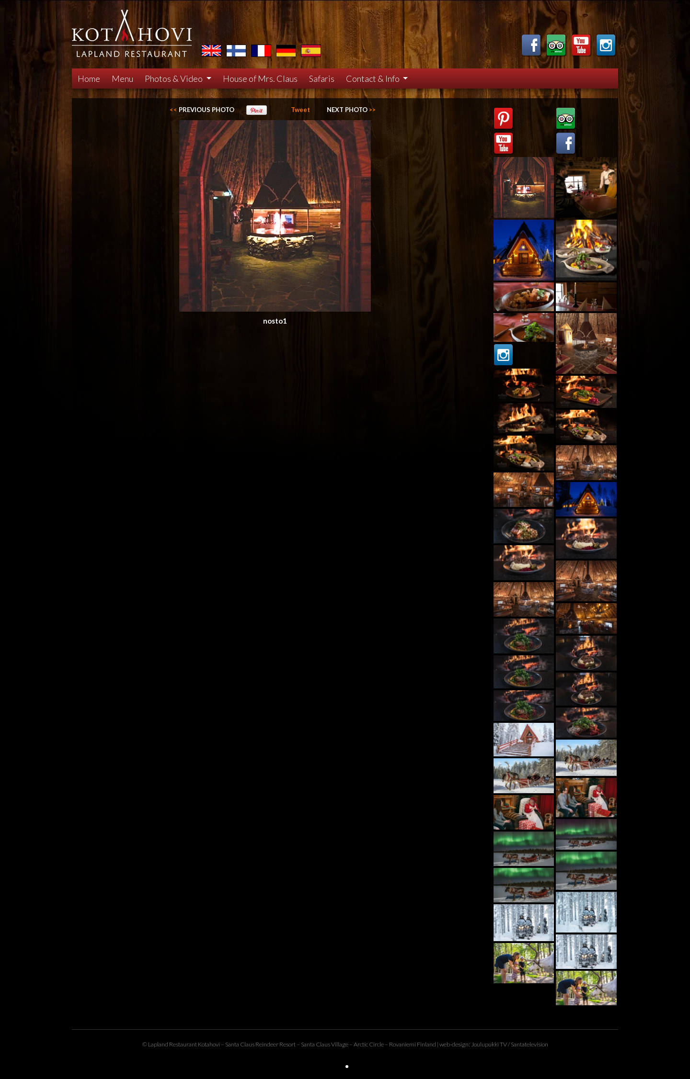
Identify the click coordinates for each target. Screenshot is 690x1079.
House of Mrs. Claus (260, 78)
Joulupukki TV (489, 1044)
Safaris (321, 78)
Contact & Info (373, 78)
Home (89, 78)
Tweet (300, 109)
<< (202, 109)
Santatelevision (529, 1044)
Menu (122, 78)
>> (351, 109)
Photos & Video (174, 78)
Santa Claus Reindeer (251, 1044)
